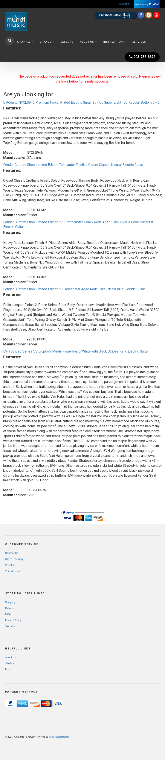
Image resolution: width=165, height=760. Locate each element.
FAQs (8, 614)
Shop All (25, 41)
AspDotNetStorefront (59, 736)
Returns (10, 608)
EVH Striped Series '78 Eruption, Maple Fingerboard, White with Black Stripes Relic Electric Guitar (75, 351)
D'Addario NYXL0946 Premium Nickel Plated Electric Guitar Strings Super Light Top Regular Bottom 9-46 (81, 102)
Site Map (10, 663)
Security (10, 626)
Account (125, 3)
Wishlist (10, 565)
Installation (114, 41)
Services (139, 41)
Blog (8, 669)
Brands (47, 41)
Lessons (67, 41)
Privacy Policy (13, 620)
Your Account (13, 571)
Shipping (10, 602)
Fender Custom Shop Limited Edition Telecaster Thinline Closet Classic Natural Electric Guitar (73, 165)
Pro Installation (115, 15)
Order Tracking (14, 559)
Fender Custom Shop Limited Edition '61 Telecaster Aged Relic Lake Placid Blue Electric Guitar (74, 289)
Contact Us (11, 553)
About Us (88, 41)
